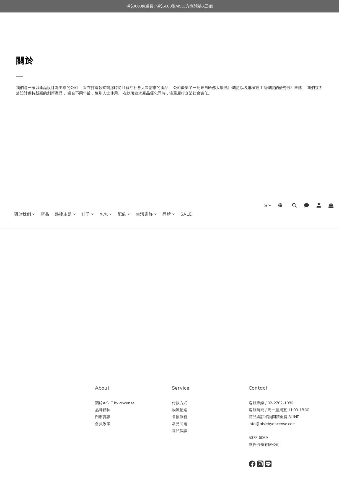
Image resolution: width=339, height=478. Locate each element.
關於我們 (24, 27)
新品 (45, 27)
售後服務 (179, 416)
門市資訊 (102, 416)
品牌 (168, 27)
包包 (106, 27)
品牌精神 (102, 409)
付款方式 (179, 402)
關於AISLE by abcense (114, 402)
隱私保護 (179, 430)
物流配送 (179, 409)
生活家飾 (146, 27)
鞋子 (87, 27)
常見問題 (179, 423)
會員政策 (102, 423)
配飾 (124, 27)
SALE (186, 27)
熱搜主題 (65, 27)
